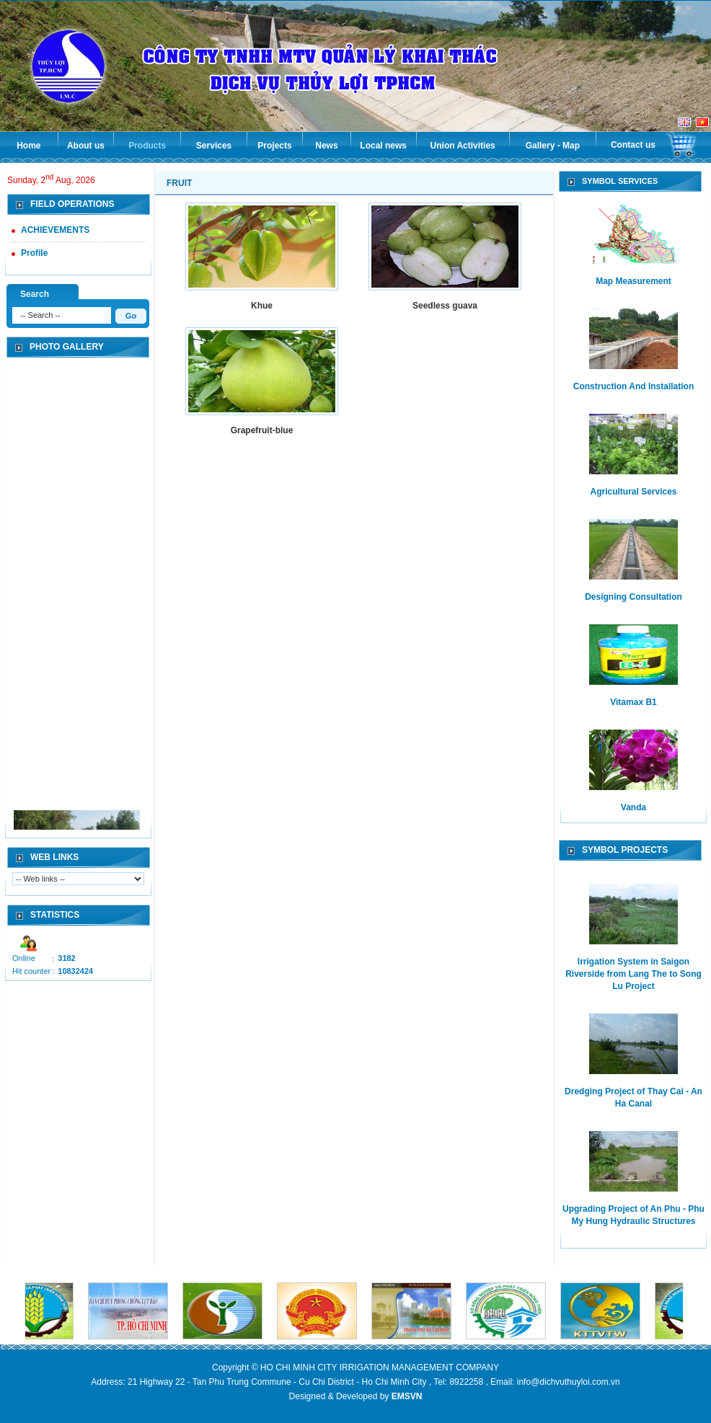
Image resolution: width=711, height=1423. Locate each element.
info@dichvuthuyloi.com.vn (568, 1382)
